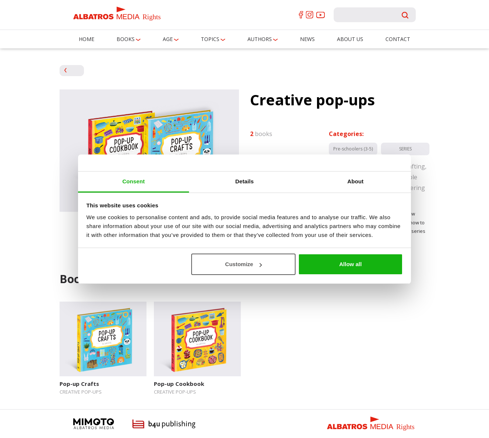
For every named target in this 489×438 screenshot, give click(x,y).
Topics (210, 39)
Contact (397, 39)
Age (168, 39)
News (307, 39)
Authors (259, 39)
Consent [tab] (133, 181)
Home (86, 39)
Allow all (350, 264)
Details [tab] (244, 181)
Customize (243, 264)
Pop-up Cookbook (179, 383)
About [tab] (355, 181)
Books (126, 39)
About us (350, 39)
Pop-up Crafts (79, 383)
